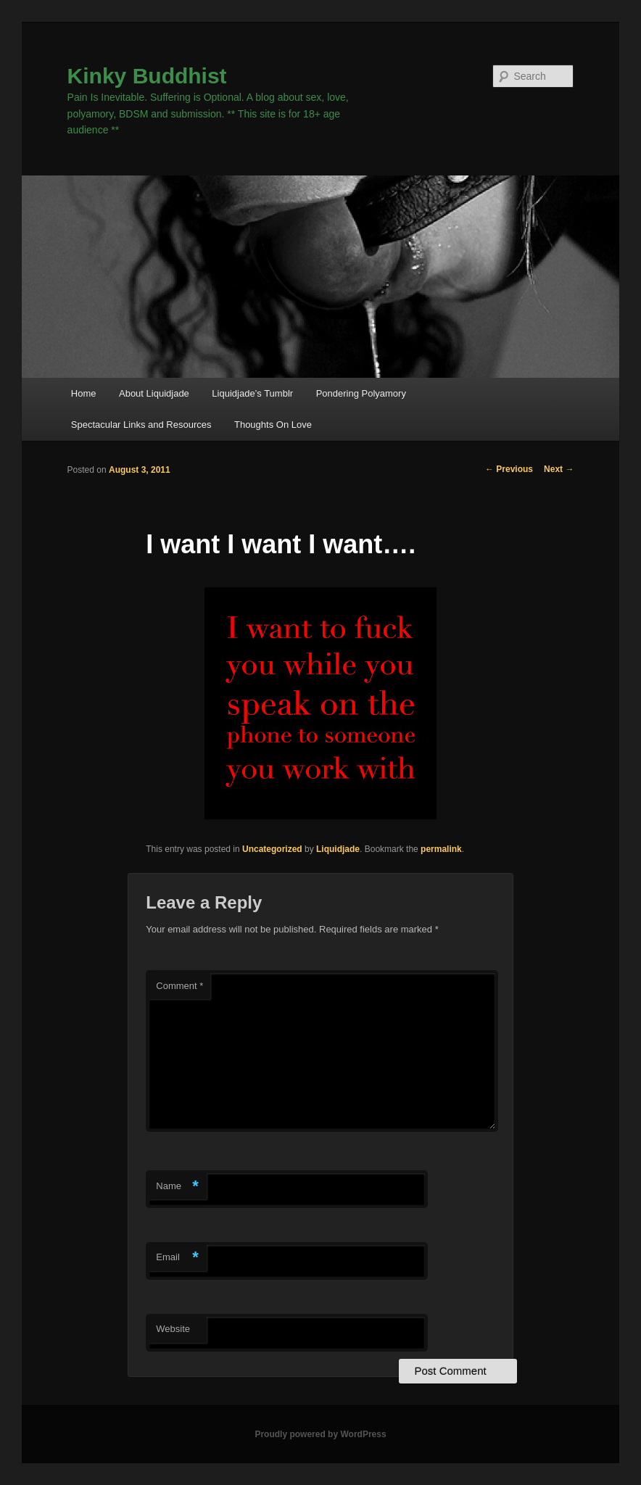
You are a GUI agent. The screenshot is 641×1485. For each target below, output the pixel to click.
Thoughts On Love (273, 424)
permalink (441, 849)
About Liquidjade (154, 393)
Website (173, 1328)
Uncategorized (272, 849)
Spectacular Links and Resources (141, 424)
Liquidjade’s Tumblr (252, 393)
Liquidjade (338, 849)
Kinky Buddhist (147, 76)
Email (177, 1257)
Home (83, 393)
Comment (179, 985)
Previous (509, 469)
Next (559, 469)
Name (177, 1186)
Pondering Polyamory (361, 393)
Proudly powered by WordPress (320, 1434)
